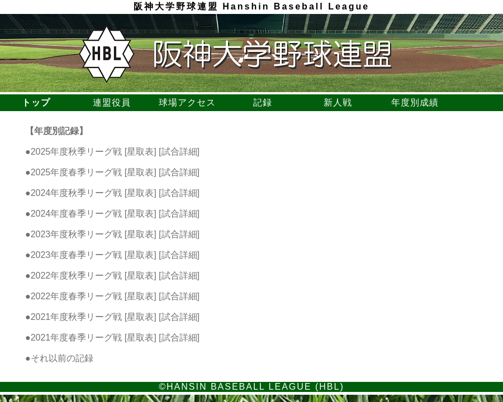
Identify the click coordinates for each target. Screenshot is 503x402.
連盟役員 (113, 102)
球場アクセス (189, 102)
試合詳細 (179, 151)
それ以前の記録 (62, 358)
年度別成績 (415, 102)
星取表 (140, 151)
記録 (264, 102)
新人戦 (339, 102)
